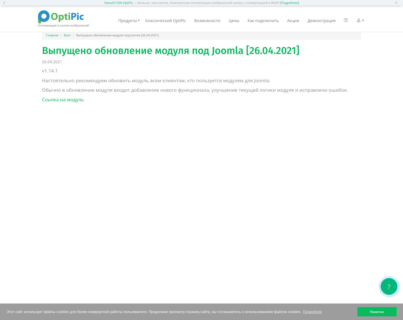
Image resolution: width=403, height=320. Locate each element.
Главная (52, 35)
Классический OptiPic (165, 20)
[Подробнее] (289, 3)
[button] (5, 3)
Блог (67, 35)
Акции (293, 20)
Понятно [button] (377, 312)
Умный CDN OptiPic (118, 3)
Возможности (207, 20)
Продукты (129, 20)
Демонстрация (322, 20)
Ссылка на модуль (63, 99)
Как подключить (263, 20)
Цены (234, 20)
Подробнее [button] (312, 312)
